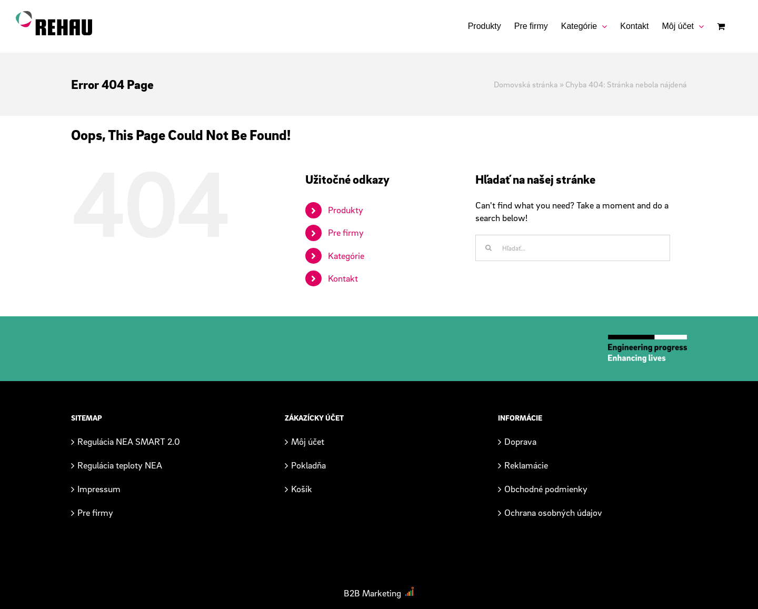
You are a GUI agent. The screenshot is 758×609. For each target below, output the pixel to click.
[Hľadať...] (572, 248)
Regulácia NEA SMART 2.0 (128, 441)
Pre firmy (346, 232)
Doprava (520, 441)
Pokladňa (308, 465)
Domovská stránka (526, 84)
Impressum (99, 488)
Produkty (345, 209)
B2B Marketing (372, 592)
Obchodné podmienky (545, 488)
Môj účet (307, 441)
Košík (301, 488)
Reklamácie (526, 465)
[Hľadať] (488, 248)
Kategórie (346, 255)
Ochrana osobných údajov (553, 512)
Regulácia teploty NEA (119, 465)
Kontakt (343, 278)
